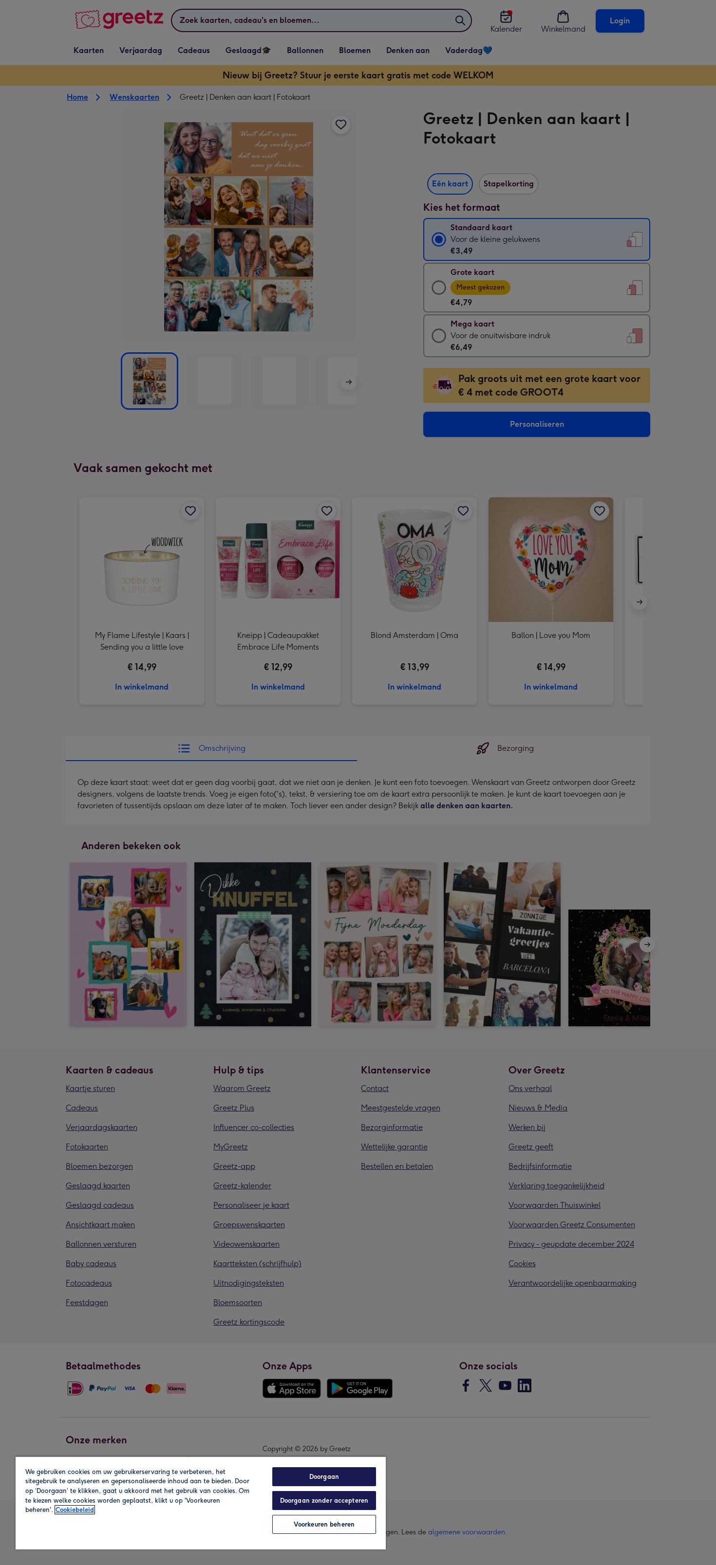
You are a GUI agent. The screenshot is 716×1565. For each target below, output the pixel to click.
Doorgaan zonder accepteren (324, 1500)
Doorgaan (324, 1476)
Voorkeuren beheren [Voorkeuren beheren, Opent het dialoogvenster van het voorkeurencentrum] (324, 1524)
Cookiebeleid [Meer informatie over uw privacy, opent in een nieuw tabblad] (75, 1509)
